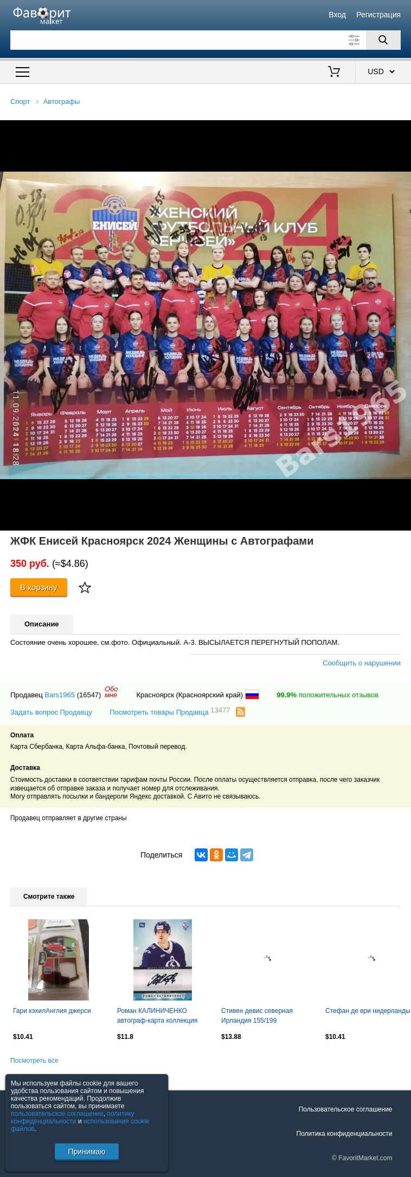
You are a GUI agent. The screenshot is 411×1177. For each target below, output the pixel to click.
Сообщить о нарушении (362, 663)
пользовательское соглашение (57, 1113)
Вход (337, 14)
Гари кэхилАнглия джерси (52, 1011)
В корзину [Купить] (38, 587)
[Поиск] (383, 40)
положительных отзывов (327, 695)
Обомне (111, 692)
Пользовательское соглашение (346, 1109)
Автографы (61, 101)
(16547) (89, 695)
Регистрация (378, 14)
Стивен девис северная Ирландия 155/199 (257, 1015)
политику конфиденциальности (72, 1117)
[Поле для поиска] (205, 40)
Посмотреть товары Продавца (170, 711)
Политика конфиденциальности (345, 1133)
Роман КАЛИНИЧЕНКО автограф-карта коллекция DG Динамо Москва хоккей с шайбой (160, 1016)
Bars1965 (59, 695)
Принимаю (86, 1151)
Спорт (20, 101)
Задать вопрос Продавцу (51, 712)
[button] (401, 130)
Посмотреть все (34, 1060)
